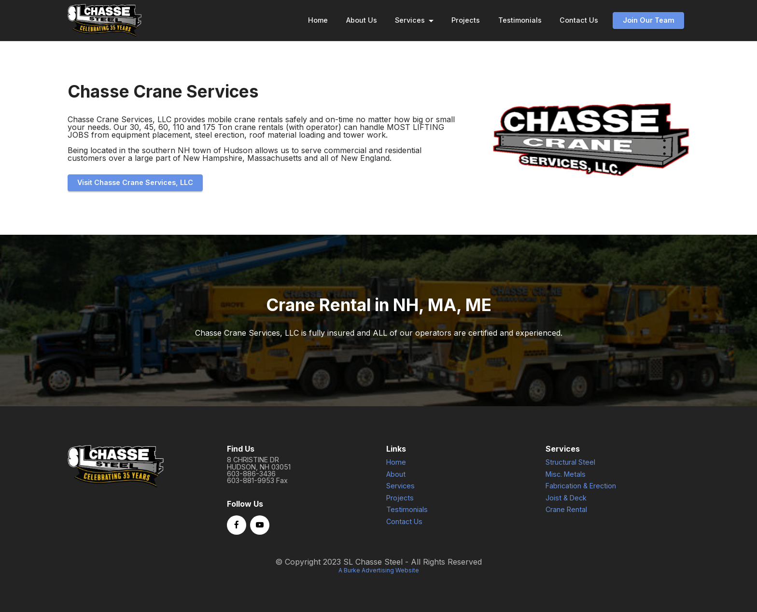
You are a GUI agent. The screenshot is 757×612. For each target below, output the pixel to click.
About (396, 483)
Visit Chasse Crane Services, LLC (135, 182)
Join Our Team (648, 20)
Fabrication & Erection (581, 495)
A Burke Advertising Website (378, 579)
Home (318, 20)
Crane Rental (566, 518)
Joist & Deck (566, 507)
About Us (361, 20)
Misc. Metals (566, 483)
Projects (465, 20)
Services (410, 20)
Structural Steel (570, 471)
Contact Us (579, 20)
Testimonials (520, 20)
